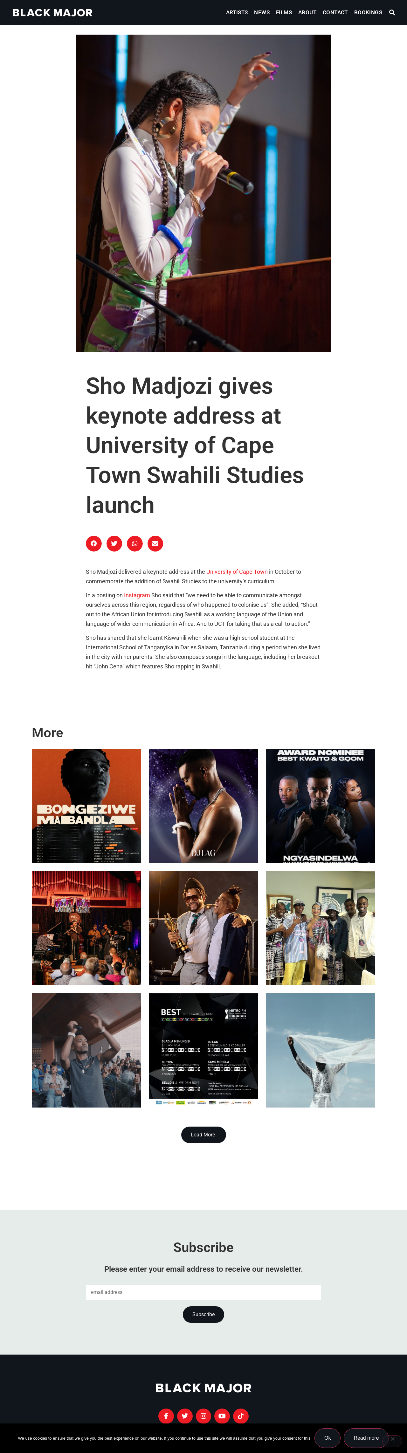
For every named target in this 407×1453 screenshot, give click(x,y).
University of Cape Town (237, 572)
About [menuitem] (307, 12)
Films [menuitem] (284, 12)
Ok (328, 1438)
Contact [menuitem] (335, 12)
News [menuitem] (262, 12)
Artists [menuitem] (237, 12)
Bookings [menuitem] (368, 12)
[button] (392, 12)
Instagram (137, 595)
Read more (366, 1438)
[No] (392, 1441)
